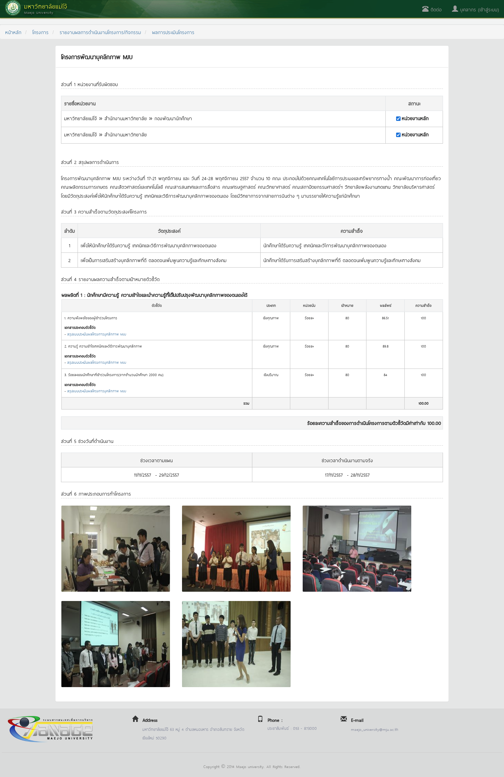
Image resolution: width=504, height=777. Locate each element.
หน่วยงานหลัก (415, 118)
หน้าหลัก (13, 32)
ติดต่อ (432, 9)
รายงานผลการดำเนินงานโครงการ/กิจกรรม (100, 32)
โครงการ (40, 32)
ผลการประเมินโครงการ (173, 32)
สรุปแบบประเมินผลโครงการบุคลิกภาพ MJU (96, 334)
